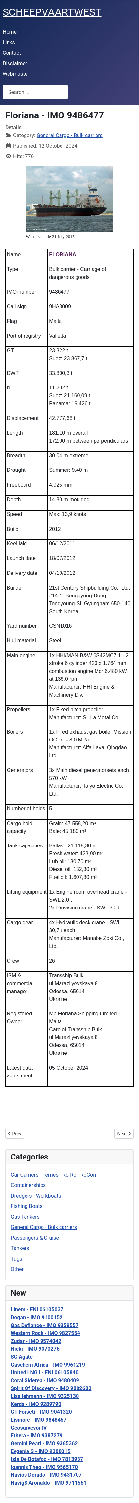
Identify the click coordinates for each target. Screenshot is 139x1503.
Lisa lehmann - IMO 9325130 (45, 1396)
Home (10, 32)
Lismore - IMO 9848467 (39, 1420)
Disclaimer (15, 63)
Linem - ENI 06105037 (37, 1309)
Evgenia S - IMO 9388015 (40, 1451)
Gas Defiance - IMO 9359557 (44, 1325)
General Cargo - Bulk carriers (44, 1227)
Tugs (16, 1259)
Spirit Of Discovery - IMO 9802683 (51, 1388)
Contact (12, 53)
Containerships (28, 1185)
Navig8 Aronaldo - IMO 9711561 (49, 1483)
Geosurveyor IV (29, 1428)
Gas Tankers (25, 1217)
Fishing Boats (27, 1206)
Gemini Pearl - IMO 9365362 (44, 1443)
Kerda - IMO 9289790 (36, 1404)
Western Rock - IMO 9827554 (45, 1333)
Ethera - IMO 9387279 (36, 1435)
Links (9, 42)
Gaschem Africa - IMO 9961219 (48, 1365)
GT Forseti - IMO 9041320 (41, 1412)
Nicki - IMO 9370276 (35, 1349)
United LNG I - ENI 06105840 (44, 1372)
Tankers (20, 1248)
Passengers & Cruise (35, 1238)
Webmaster (16, 74)
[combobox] (35, 92)
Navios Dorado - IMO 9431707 (46, 1475)
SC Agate (22, 1357)
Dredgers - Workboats (36, 1196)
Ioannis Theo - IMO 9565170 (44, 1467)
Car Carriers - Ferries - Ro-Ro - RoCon (53, 1175)
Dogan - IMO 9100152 (36, 1317)
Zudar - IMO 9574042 (36, 1341)
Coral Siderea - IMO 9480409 (45, 1380)
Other (17, 1269)
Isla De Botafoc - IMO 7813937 (47, 1459)
